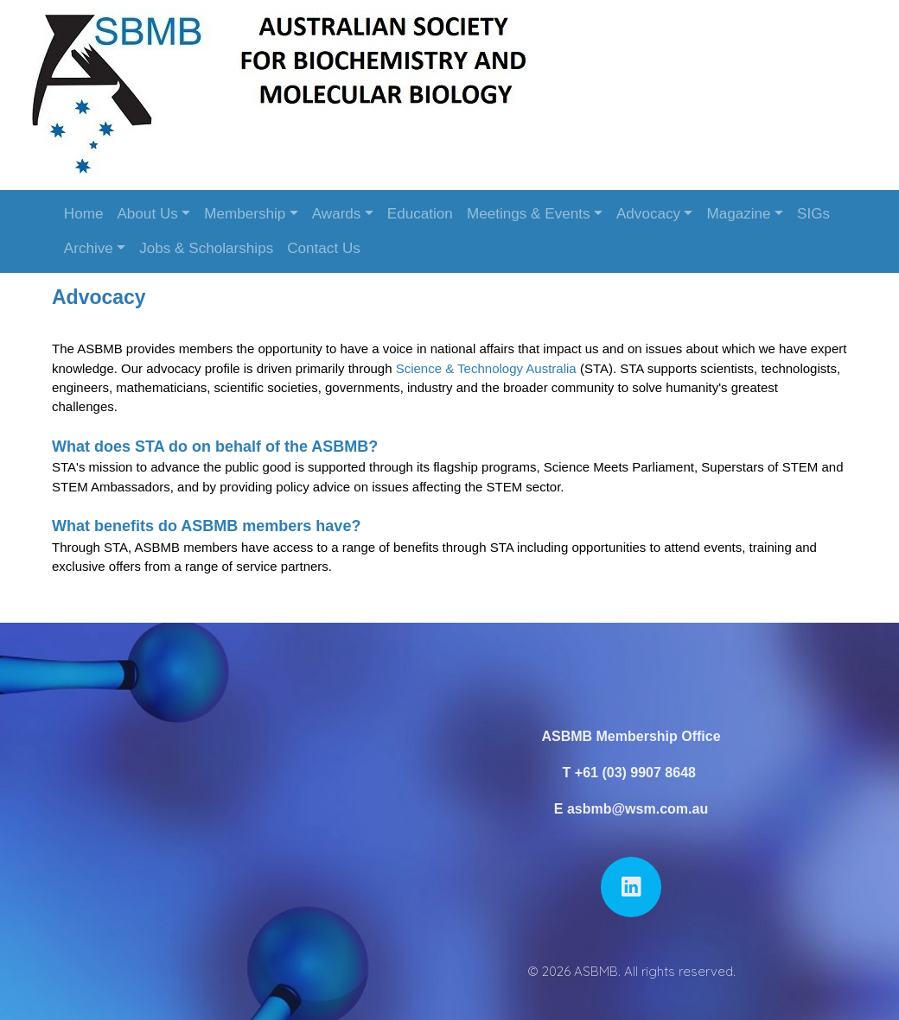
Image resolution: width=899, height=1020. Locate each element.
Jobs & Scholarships (206, 248)
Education (420, 214)
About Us (147, 214)
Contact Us (323, 248)
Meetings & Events (528, 214)
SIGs (813, 214)
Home (84, 214)
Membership (244, 214)
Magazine (738, 214)
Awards (336, 214)
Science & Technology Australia (486, 368)
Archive (88, 248)
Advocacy (648, 214)
